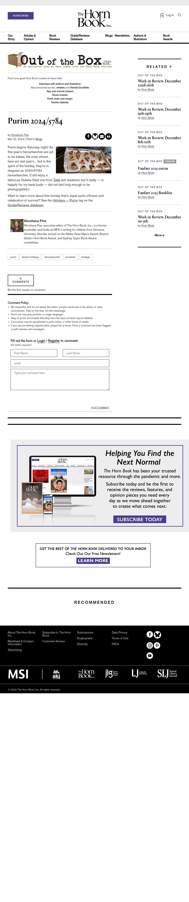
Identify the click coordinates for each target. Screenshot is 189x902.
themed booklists (79, 87)
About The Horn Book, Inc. (22, 634)
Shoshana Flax (20, 135)
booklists (70, 257)
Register (54, 341)
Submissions (85, 632)
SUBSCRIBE (21, 15)
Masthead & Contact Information (21, 643)
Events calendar (59, 102)
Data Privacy (119, 632)
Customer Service (53, 641)
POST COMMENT (100, 408)
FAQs (115, 644)
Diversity (82, 644)
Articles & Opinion (30, 37)
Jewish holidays (30, 257)
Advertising (15, 650)
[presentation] (39, 399)
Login (41, 341)
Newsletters (122, 35)
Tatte (56, 180)
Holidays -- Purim (65, 200)
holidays (85, 257)
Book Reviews (54, 37)
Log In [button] (166, 15)
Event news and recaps (60, 98)
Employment (84, 638)
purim (13, 257)
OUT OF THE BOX (150, 75)
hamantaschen (52, 257)
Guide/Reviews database (25, 205)
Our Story (11, 37)
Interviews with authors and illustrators (60, 83)
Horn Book (147, 89)
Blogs (109, 35)
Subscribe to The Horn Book (56, 634)
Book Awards (168, 37)
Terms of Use (120, 638)
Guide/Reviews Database (80, 37)
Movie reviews (60, 94)
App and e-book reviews (60, 91)
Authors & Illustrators (140, 37)
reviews (60, 87)
